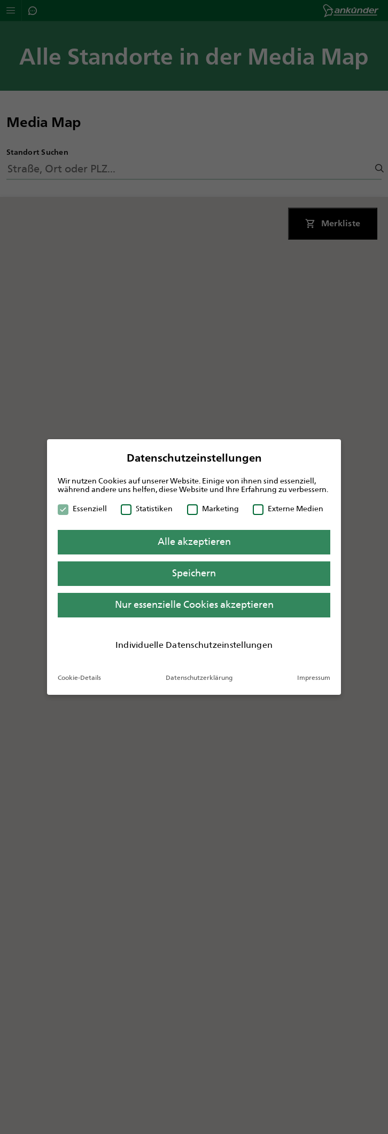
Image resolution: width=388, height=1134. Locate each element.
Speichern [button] (194, 573)
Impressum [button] (313, 677)
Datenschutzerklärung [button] (199, 677)
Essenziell (82, 508)
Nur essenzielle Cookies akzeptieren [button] (194, 604)
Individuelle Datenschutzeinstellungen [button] (194, 645)
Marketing (213, 508)
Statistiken (147, 508)
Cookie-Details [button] (79, 677)
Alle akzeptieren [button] (194, 541)
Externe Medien (288, 508)
